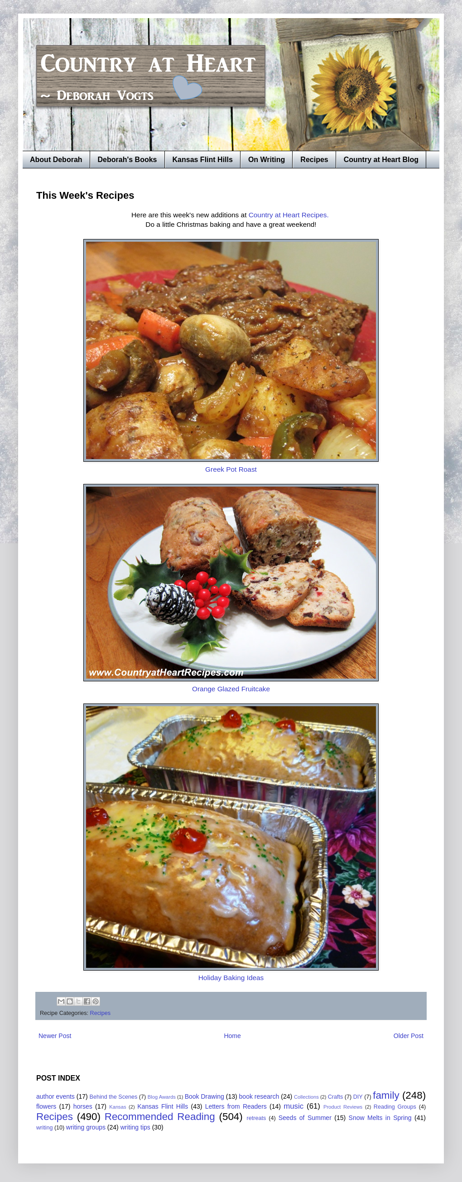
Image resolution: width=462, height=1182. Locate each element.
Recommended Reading (160, 1116)
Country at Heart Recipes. (288, 215)
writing (44, 1128)
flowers (46, 1106)
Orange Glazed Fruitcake (231, 689)
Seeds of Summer (305, 1117)
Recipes (314, 159)
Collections (306, 1097)
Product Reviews (342, 1107)
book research (259, 1096)
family (386, 1095)
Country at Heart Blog (381, 159)
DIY (358, 1097)
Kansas (117, 1107)
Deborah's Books (127, 159)
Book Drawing (204, 1096)
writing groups (86, 1127)
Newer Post (54, 1035)
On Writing (266, 159)
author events (55, 1096)
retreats (256, 1118)
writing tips (135, 1127)
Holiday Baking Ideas (231, 977)
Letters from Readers (236, 1106)
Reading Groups (395, 1107)
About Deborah (56, 159)
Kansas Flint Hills (203, 159)
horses (82, 1106)
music (293, 1106)
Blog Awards (162, 1097)
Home (232, 1035)
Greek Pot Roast (231, 469)
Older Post (409, 1035)
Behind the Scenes (114, 1097)
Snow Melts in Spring (380, 1117)
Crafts (335, 1097)
